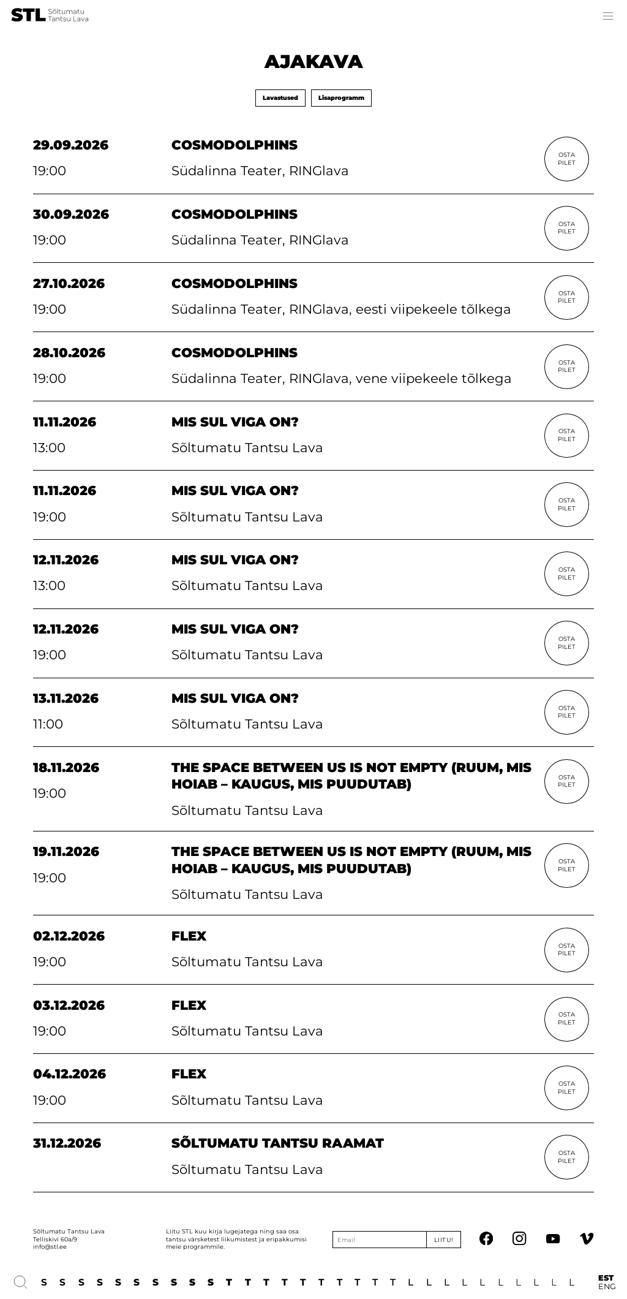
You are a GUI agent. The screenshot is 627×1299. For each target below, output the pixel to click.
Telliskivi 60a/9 (55, 1239)
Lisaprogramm (341, 97)
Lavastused (280, 97)
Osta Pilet (567, 158)
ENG (607, 1286)
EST (606, 1278)
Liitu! (444, 1240)
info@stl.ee (50, 1246)
